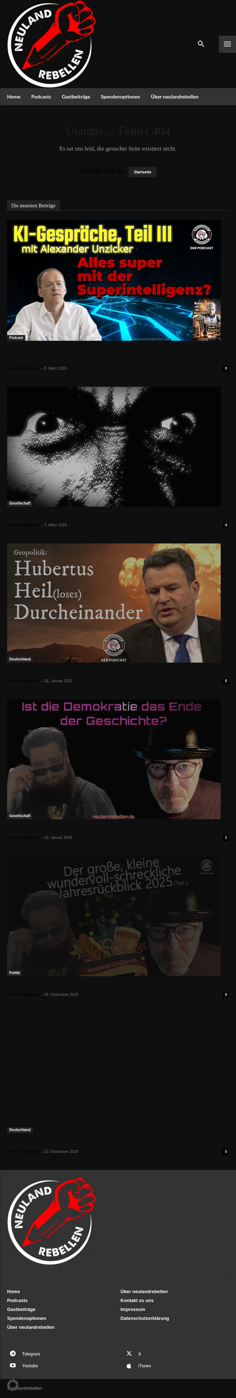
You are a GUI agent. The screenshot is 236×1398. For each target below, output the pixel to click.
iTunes (144, 1365)
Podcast (16, 338)
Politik (14, 973)
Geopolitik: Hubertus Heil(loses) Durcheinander (79, 671)
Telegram (31, 1354)
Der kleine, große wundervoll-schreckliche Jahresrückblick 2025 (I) (108, 1142)
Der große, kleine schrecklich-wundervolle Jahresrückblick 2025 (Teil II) (116, 985)
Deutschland (20, 659)
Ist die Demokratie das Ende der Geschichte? (74, 828)
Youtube (30, 1365)
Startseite (142, 172)
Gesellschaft (19, 503)
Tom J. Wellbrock (23, 368)
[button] (13, 1385)
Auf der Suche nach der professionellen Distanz (78, 515)
